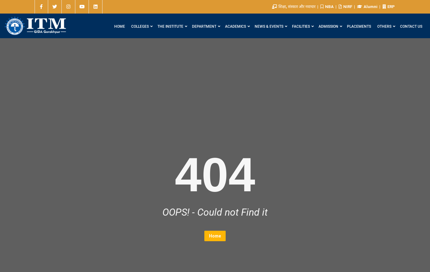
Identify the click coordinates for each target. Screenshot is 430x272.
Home (215, 235)
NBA (327, 6)
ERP (388, 6)
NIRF (346, 6)
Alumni (367, 6)
